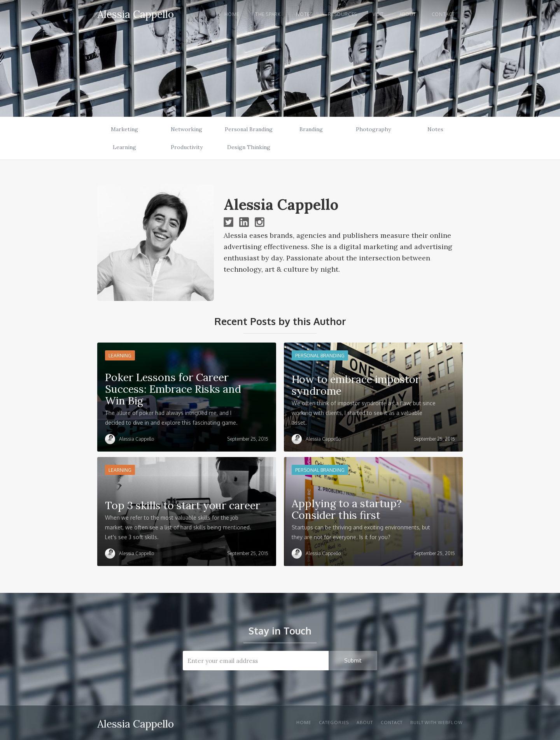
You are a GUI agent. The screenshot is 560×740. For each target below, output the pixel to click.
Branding (311, 129)
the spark (267, 14)
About (407, 14)
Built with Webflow (436, 722)
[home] (135, 13)
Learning (124, 147)
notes (304, 14)
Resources (342, 14)
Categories (334, 722)
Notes (435, 129)
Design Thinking (248, 147)
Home (232, 14)
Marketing (124, 129)
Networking (186, 129)
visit (378, 14)
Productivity (187, 147)
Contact (443, 14)
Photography (373, 129)
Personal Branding (249, 129)
